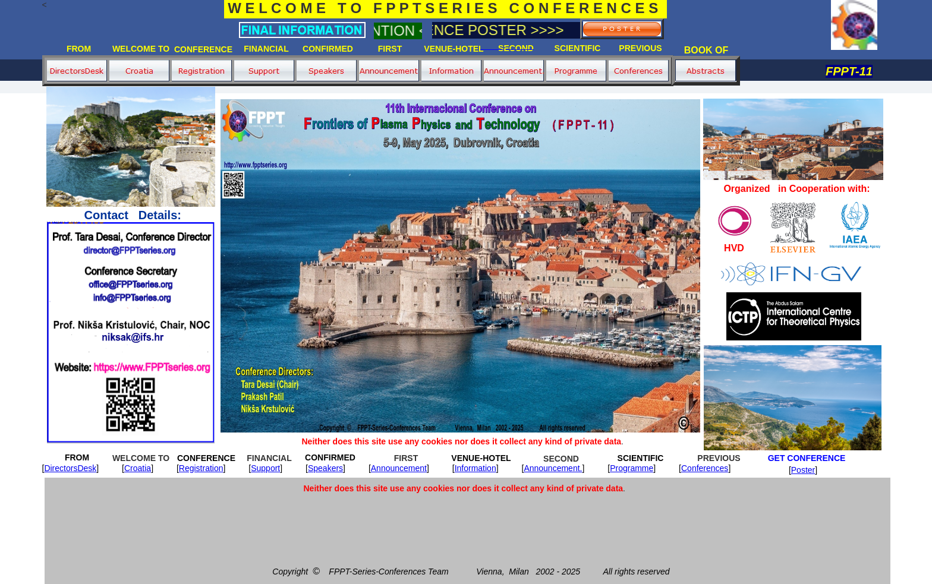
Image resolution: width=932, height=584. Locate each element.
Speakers (325, 468)
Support (265, 468)
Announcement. (553, 468)
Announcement (399, 468)
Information (475, 468)
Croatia (137, 468)
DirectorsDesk (70, 468)
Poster (803, 470)
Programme (631, 468)
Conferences (704, 468)
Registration (201, 468)
